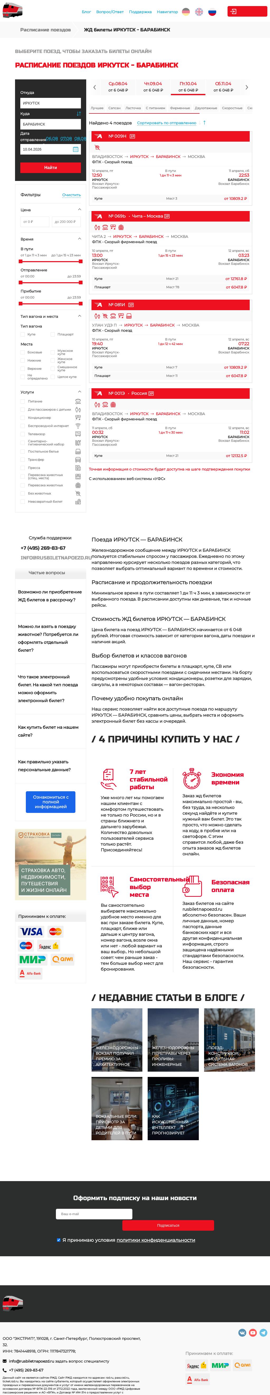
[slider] (20, 261)
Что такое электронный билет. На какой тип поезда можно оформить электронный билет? (48, 688)
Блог (75, 11)
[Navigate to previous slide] (94, 87)
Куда (25, 113)
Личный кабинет (246, 11)
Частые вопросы (47, 572)
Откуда (27, 92)
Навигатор (156, 11)
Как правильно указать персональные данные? (44, 765)
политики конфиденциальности (156, 1229)
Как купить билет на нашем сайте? (48, 731)
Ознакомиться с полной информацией (51, 802)
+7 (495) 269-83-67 (26, 1370)
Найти (50, 167)
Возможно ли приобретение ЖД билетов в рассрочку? (50, 595)
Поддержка (129, 11)
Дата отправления (33, 139)
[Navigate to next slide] (246, 87)
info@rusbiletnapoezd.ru (32, 1361)
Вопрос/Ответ (99, 11)
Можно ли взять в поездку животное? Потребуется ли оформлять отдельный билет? (48, 638)
